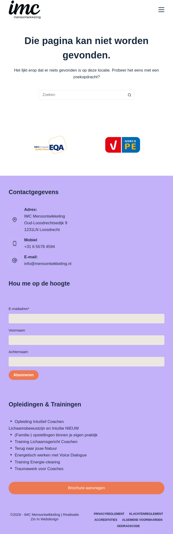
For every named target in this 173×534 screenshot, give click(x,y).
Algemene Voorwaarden (142, 520)
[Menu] (161, 10)
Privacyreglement (109, 514)
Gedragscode (128, 526)
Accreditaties (105, 520)
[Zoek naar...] (82, 95)
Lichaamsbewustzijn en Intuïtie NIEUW (44, 428)
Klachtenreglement (146, 514)
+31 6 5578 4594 (39, 246)
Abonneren (23, 375)
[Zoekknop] (129, 95)
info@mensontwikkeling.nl (47, 263)
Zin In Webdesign (44, 519)
